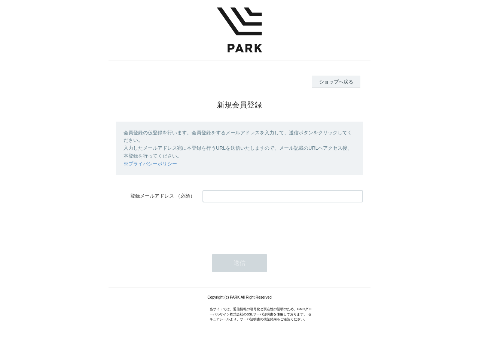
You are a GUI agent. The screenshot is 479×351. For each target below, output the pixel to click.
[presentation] (259, 224)
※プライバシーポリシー (150, 164)
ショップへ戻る (336, 82)
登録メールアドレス (152, 196)
